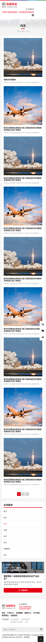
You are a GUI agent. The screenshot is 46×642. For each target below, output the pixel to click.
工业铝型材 (14, 619)
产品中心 (10, 613)
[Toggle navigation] (33, 15)
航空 (5, 511)
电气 (5, 543)
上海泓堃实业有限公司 (9, 635)
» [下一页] (27, 494)
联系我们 (5, 615)
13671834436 (9, 12)
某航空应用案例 (10, 80)
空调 (5, 530)
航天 (5, 518)
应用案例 (19, 613)
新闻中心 (28, 613)
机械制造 (7, 549)
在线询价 (14, 615)
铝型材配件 (25, 619)
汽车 (5, 524)
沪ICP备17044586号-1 (24, 635)
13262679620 (26, 12)
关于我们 (36, 613)
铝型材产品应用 (16, 622)
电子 (5, 536)
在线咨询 (23, 590)
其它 (5, 555)
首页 (3, 613)
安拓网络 (27, 637)
